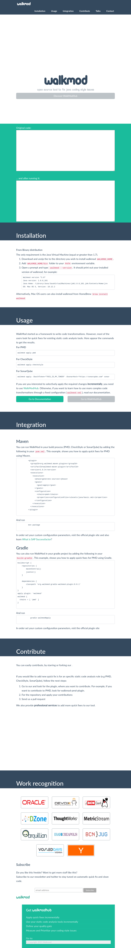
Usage (54, 11)
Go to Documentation (40, 399)
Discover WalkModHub (65, 95)
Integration (68, 11)
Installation (40, 11)
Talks (98, 11)
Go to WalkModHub (91, 399)
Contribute (84, 11)
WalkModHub (31, 388)
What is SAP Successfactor (36, 539)
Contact (110, 11)
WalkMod (24, 4)
